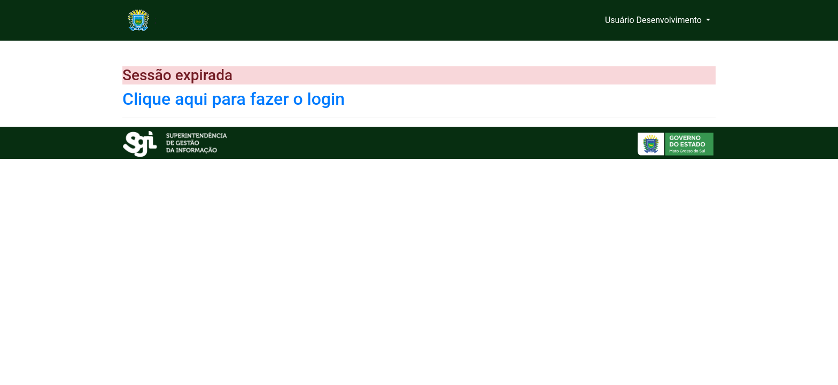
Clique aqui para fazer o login (233, 99)
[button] (657, 20)
